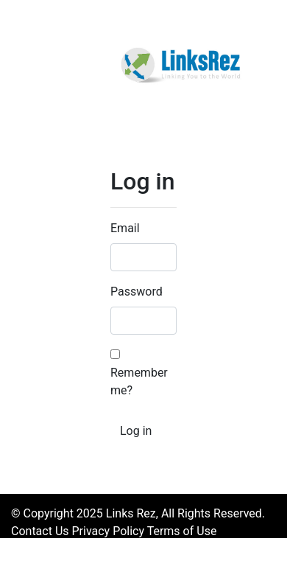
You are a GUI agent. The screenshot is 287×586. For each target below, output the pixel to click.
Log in (136, 431)
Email (125, 228)
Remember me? (139, 373)
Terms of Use (182, 531)
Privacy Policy (108, 531)
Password (136, 292)
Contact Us (40, 531)
